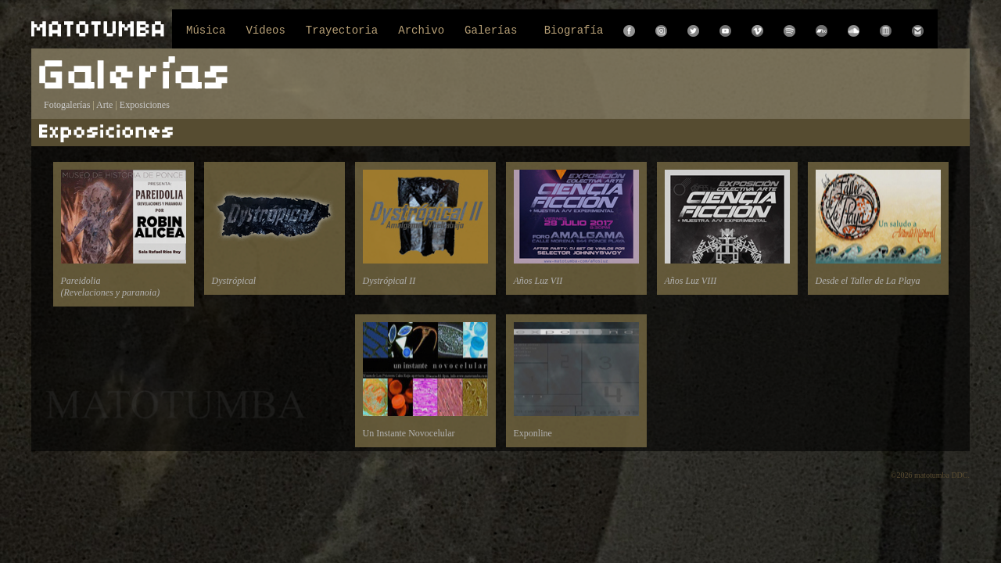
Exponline (576, 380)
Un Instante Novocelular (425, 380)
